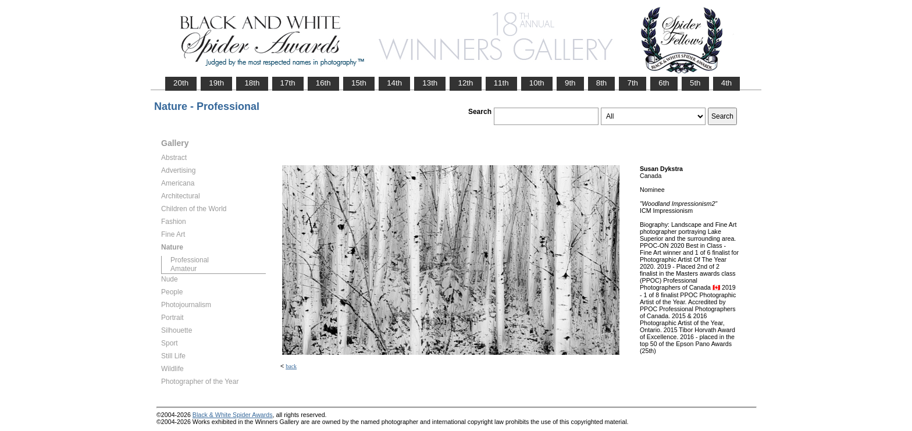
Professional (189, 260)
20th (181, 83)
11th (501, 83)
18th (252, 83)
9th (570, 83)
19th (216, 83)
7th (632, 83)
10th (537, 83)
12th (465, 83)
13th (430, 83)
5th (695, 83)
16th (323, 83)
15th (359, 83)
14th (394, 83)
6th (664, 83)
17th (288, 83)
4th (727, 83)
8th (602, 83)
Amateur (183, 269)
